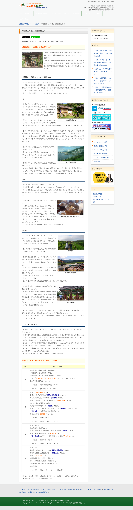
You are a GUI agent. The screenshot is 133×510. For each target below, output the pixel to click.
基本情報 (107, 489)
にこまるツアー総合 (100, 142)
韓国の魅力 (76, 14)
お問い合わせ (24, 19)
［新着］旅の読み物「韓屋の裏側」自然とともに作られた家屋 (103, 53)
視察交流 (67, 14)
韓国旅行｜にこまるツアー (30, 10)
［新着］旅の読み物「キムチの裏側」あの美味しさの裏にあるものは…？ (103, 62)
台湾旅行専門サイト (100, 146)
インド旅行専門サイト (101, 153)
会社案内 (97, 161)
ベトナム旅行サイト (100, 150)
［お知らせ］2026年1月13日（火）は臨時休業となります (103, 71)
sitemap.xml (97, 196)
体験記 (99, 14)
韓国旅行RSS (97, 194)
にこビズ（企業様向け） (102, 157)
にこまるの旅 (56, 14)
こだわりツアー (88, 14)
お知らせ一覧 (50, 489)
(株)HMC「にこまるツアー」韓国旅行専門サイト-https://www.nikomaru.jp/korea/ (46, 500)
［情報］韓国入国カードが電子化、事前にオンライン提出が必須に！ (103, 80)
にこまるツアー (24, 489)
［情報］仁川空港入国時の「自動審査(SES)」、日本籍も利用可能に (103, 89)
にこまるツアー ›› (26, 14)
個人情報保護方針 (42, 492)
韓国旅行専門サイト (42, 14)
